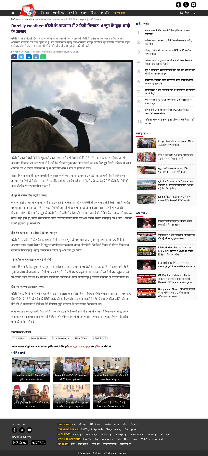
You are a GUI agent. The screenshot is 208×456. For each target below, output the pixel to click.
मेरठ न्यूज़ (165, 434)
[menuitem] (44, 13)
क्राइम (83, 13)
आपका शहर (119, 13)
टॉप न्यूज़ (44, 13)
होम (74, 424)
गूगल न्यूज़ (72, 346)
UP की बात (58, 13)
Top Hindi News (104, 439)
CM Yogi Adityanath (92, 429)
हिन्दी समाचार (16, 19)
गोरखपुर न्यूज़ (122, 434)
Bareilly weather (61, 338)
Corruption (131, 429)
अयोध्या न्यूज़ (152, 434)
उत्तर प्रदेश (28, 19)
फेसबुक (81, 346)
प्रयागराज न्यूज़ (137, 434)
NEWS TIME (99, 338)
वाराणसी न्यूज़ (107, 434)
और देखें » (141, 213)
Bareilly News (38, 338)
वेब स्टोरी (104, 13)
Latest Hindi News (126, 439)
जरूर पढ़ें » (142, 133)
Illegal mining (113, 429)
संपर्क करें (96, 444)
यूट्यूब (88, 346)
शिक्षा (93, 13)
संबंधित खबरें (18, 352)
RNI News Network (41, 51)
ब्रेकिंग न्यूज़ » (143, 23)
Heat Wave (81, 338)
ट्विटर (97, 346)
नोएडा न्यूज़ (78, 434)
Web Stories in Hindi (152, 439)
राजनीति (72, 13)
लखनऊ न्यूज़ (91, 434)
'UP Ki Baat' (19, 338)
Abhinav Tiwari (22, 51)
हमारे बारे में (83, 444)
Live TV (87, 439)
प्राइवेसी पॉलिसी (109, 444)
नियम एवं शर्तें (125, 444)
